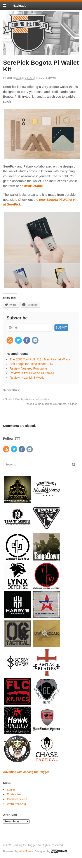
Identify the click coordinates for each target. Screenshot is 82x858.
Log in (11, 789)
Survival (51, 77)
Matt (9, 77)
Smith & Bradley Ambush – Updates (26, 399)
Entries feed (14, 794)
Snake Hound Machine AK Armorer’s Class (52, 404)
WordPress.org (16, 803)
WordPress (26, 851)
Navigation (20, 5)
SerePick (13, 390)
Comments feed (17, 799)
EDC (41, 77)
